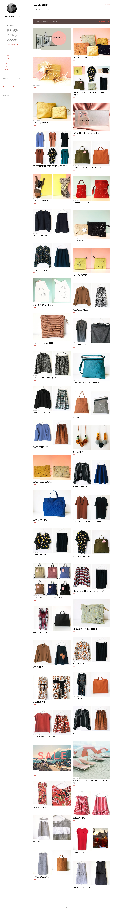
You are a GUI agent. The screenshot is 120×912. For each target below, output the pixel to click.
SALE (35, 772)
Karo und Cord (81, 733)
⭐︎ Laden (68, 12)
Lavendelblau (40, 447)
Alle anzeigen (104, 21)
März (7, 63)
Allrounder (79, 818)
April (6, 61)
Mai (6, 58)
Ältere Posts (105, 896)
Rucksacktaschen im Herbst (48, 597)
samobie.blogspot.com (12, 17)
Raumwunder (40, 520)
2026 (6, 55)
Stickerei (38, 667)
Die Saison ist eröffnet (85, 629)
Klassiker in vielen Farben (87, 521)
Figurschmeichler (83, 887)
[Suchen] (107, 5)
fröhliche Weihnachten (86, 57)
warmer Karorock (43, 412)
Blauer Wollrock (82, 486)
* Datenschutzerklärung (86, 12)
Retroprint (39, 554)
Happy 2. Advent (41, 200)
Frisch (36, 842)
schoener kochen (43, 305)
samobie (40, 5)
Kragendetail (80, 344)
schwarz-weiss (80, 310)
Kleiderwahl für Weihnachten (50, 166)
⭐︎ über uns (63, 12)
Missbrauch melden (9, 87)
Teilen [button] (34, 52)
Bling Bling (79, 452)
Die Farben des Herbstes (46, 736)
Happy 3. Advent (41, 122)
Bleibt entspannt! (43, 343)
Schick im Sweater (43, 235)
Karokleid (78, 698)
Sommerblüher (41, 807)
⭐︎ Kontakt (56, 12)
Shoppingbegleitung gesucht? (89, 167)
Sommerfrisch (41, 877)
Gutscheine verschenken (86, 133)
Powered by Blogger (72, 907)
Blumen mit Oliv (81, 556)
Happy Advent (80, 275)
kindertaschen (81, 202)
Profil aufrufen (12, 44)
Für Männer (79, 240)
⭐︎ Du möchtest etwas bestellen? (42, 12)
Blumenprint (40, 702)
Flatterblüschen (42, 270)
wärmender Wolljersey (45, 377)
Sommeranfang (81, 852)
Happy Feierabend (42, 482)
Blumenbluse (80, 663)
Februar (7, 66)
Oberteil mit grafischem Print (89, 591)
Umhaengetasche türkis (86, 382)
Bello (76, 417)
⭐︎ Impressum (75, 12)
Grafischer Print (42, 632)
